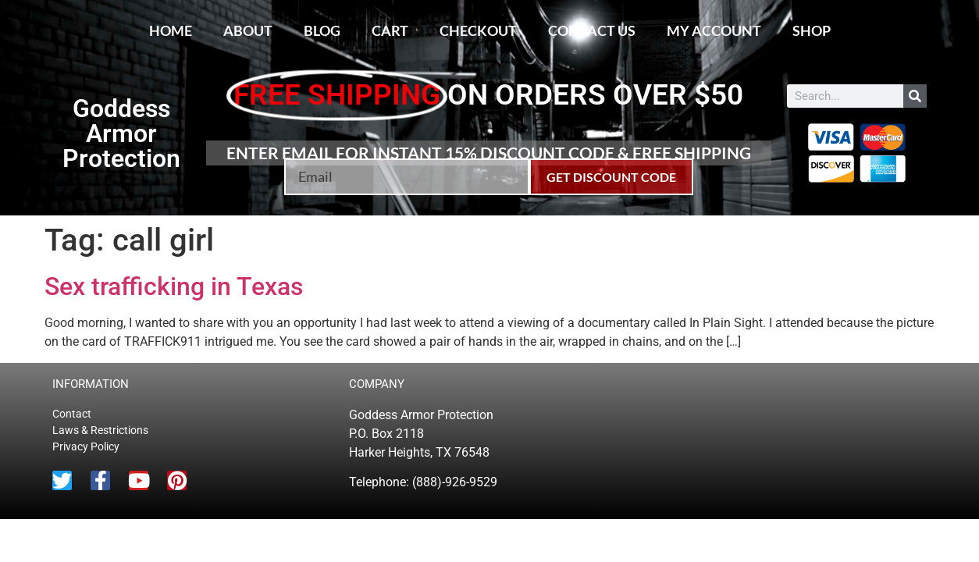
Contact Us (591, 30)
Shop (811, 30)
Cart (390, 30)
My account (714, 30)
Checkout (478, 30)
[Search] (915, 96)
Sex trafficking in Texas (173, 286)
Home (170, 30)
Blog (322, 30)
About (247, 30)
